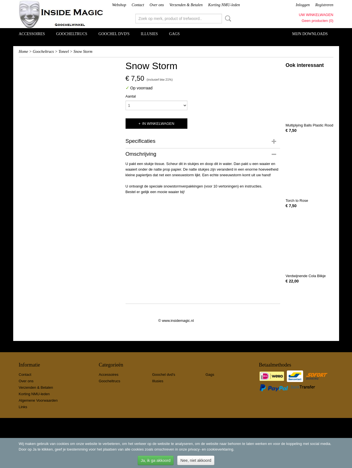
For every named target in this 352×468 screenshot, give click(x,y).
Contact (138, 5)
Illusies (149, 34)
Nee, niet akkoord (195, 460)
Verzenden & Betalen (186, 5)
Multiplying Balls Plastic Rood (309, 125)
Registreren (324, 5)
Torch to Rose (297, 200)
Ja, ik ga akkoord (156, 460)
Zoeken (227, 18)
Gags (174, 34)
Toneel (63, 51)
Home (23, 51)
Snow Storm (83, 51)
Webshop (119, 5)
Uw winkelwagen (316, 15)
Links (23, 407)
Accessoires (32, 34)
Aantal (131, 96)
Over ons (157, 5)
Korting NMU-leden (224, 5)
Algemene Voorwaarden (38, 400)
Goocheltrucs (71, 34)
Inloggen (303, 5)
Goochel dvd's (114, 34)
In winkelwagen (158, 123)
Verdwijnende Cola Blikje (306, 276)
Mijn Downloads (310, 34)
